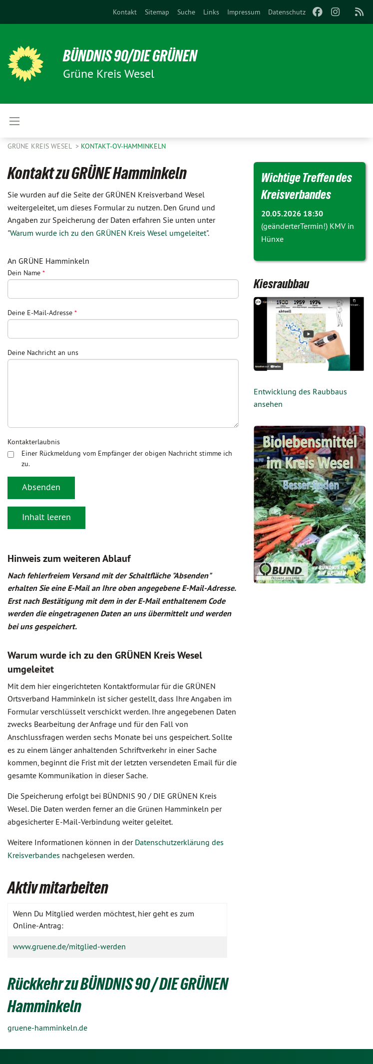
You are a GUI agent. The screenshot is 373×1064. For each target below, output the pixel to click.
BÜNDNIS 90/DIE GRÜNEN (130, 56)
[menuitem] (125, 12)
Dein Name (26, 272)
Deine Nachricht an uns (42, 352)
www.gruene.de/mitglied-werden (69, 946)
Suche (186, 11)
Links (211, 11)
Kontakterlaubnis (33, 441)
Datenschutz (287, 11)
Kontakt (125, 11)
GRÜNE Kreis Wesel (40, 146)
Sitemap (157, 11)
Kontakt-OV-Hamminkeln (123, 146)
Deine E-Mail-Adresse (42, 312)
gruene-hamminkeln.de (47, 1028)
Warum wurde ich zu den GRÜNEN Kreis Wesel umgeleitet (108, 233)
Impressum (243, 11)
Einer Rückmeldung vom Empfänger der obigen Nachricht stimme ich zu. (119, 458)
